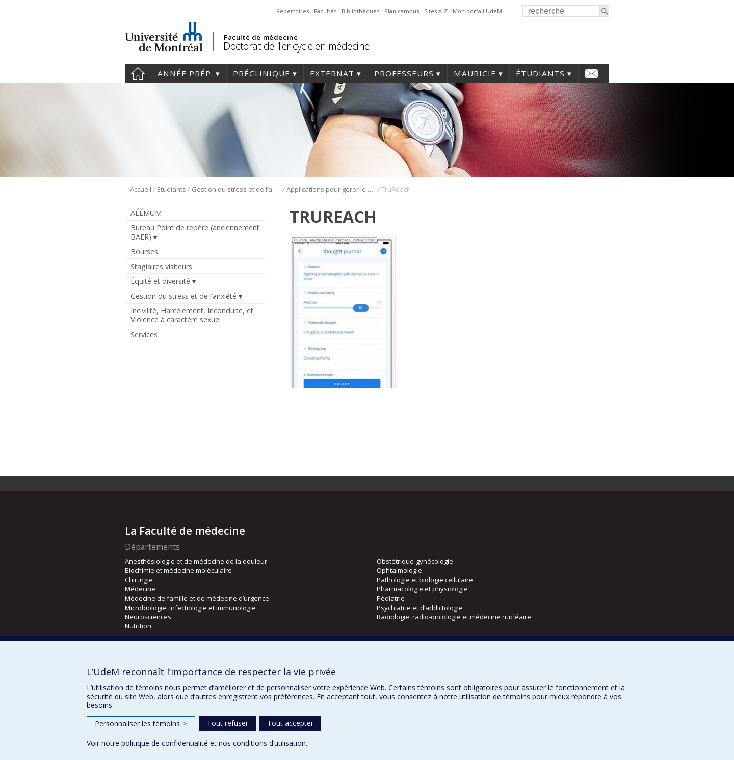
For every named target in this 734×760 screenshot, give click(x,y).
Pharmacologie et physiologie (422, 588)
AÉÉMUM (146, 213)
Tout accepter (290, 723)
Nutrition (138, 626)
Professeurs (404, 73)
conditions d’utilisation (269, 743)
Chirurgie (139, 579)
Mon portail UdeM (477, 11)
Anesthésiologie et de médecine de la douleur (196, 561)
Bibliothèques (360, 11)
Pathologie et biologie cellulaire (425, 579)
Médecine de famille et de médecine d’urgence (197, 598)
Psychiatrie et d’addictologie (420, 607)
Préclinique (261, 73)
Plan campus (401, 11)
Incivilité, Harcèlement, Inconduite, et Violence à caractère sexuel (191, 315)
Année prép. (185, 73)
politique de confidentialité (164, 743)
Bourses (144, 251)
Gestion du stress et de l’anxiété (236, 189)
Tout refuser (227, 723)
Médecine (140, 588)
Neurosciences (148, 616)
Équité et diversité (160, 281)
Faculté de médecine (261, 37)
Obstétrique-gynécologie (415, 561)
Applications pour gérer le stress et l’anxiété (331, 189)
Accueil (138, 73)
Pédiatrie (391, 598)
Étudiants (540, 73)
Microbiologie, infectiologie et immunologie (190, 607)
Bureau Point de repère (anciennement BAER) (194, 232)
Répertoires (292, 11)
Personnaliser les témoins (141, 723)
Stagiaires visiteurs (161, 266)
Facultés (325, 11)
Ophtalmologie (399, 570)
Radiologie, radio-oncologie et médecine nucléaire (454, 616)
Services (144, 334)
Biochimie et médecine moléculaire (178, 570)
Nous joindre (591, 73)
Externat (332, 73)
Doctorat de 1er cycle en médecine (296, 46)
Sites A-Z (436, 11)
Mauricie (475, 73)
